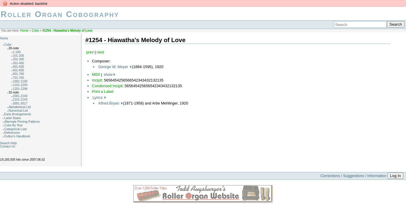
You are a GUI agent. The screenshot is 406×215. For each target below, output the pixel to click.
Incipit (97, 80)
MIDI (96, 74)
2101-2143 (20, 99)
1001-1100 (20, 81)
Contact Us (7, 146)
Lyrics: (98, 97)
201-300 (18, 59)
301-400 (18, 63)
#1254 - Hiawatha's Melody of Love (67, 30)
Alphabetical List (20, 107)
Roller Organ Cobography (60, 14)
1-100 (17, 52)
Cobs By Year (13, 125)
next (100, 52)
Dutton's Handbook (17, 136)
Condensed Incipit (107, 86)
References (12, 132)
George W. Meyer (113, 66)
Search (395, 24)
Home (24, 30)
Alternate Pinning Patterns (22, 121)
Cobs (35, 30)
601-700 (18, 74)
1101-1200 (20, 85)
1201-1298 (20, 88)
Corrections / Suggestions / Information (353, 175)
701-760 (18, 77)
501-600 (18, 70)
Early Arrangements (17, 114)
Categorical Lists (15, 129)
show (108, 74)
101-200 (18, 55)
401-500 (18, 66)
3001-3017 (20, 103)
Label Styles (12, 118)
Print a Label (102, 91)
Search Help (8, 143)
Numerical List (18, 110)
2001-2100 (20, 96)
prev (90, 52)
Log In (395, 175)
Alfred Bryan (109, 103)
